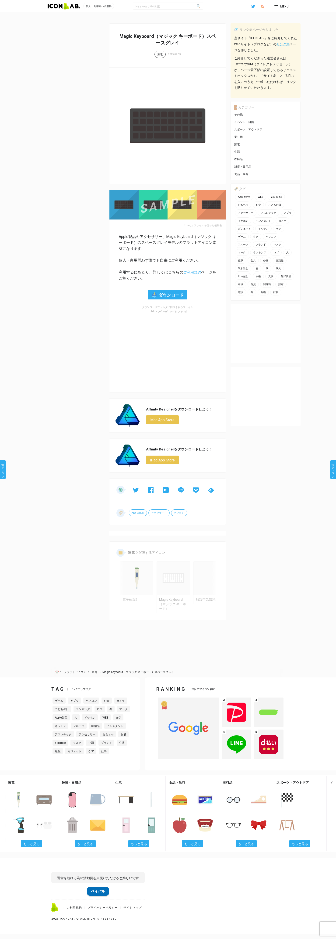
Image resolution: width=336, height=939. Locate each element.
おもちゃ (108, 739)
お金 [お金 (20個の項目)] (258, 204)
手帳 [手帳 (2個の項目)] (258, 276)
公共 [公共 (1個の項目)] (253, 260)
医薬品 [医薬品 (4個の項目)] (280, 260)
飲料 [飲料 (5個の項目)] (275, 292)
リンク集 (283, 44)
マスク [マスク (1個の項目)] (277, 244)
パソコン (180, 513)
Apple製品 (138, 513)
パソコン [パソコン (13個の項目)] (271, 236)
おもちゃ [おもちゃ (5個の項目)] (243, 204)
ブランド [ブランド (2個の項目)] (261, 244)
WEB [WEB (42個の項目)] (260, 196)
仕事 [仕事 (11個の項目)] (240, 260)
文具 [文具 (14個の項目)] (270, 276)
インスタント (115, 730)
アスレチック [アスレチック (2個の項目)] (268, 212)
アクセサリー (159, 513)
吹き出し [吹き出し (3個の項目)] (243, 268)
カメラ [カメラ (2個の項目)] (282, 220)
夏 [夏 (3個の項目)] (257, 268)
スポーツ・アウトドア (248, 129)
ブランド (106, 747)
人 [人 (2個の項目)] (287, 252)
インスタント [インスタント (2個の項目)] (263, 220)
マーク (123, 714)
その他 (238, 114)
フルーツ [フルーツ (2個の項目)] (243, 244)
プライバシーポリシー (103, 912)
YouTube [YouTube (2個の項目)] (276, 196)
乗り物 (238, 137)
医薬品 (95, 730)
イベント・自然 (244, 122)
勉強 (57, 756)
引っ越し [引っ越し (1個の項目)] (243, 276)
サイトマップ (132, 912)
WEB (105, 722)
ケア (91, 756)
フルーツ (78, 730)
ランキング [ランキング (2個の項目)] (259, 252)
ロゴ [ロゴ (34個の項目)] (276, 252)
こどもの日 (62, 714)
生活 (237, 151)
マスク (77, 747)
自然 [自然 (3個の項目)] (253, 284)
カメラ (120, 705)
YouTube (60, 747)
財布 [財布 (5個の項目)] (281, 284)
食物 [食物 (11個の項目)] (263, 292)
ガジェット (74, 756)
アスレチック (63, 739)
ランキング (83, 714)
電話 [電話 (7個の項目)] (240, 292)
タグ (118, 722)
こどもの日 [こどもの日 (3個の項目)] (274, 204)
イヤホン (89, 722)
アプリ (74, 705)
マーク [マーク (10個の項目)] (242, 252)
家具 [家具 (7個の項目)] (278, 268)
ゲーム (59, 705)
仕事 (104, 756)
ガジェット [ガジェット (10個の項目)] (244, 228)
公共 (122, 747)
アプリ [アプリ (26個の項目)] (287, 212)
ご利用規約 (191, 272)
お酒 (123, 739)
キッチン (60, 730)
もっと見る (31, 848)
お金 (106, 705)
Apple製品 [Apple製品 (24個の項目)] (244, 196)
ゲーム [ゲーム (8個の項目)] (242, 236)
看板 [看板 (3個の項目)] (240, 284)
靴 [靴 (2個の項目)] (252, 292)
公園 (91, 747)
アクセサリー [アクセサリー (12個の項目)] (245, 212)
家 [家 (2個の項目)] (267, 268)
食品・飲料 (241, 174)
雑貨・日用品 (242, 166)
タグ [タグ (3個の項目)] (255, 236)
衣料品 (238, 159)
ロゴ (99, 714)
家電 (160, 54)
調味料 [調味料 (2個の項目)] (267, 284)
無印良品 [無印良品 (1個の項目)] (286, 276)
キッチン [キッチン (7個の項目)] (263, 228)
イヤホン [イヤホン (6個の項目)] (243, 220)
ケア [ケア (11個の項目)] (278, 228)
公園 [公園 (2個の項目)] (265, 260)
